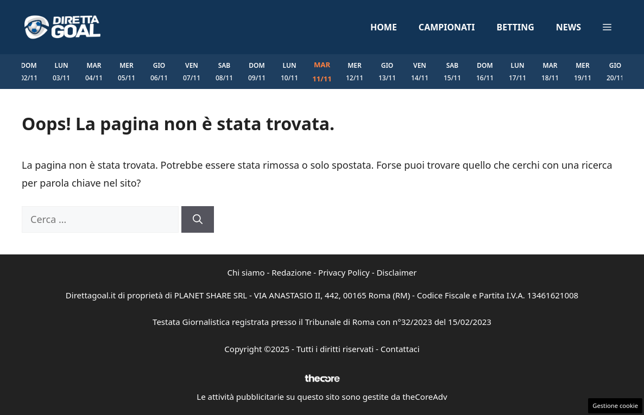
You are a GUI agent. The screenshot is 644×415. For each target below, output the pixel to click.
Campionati (447, 27)
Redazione (291, 272)
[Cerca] (197, 219)
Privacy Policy (344, 272)
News (568, 27)
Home (383, 27)
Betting (515, 27)
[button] (607, 27)
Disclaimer (396, 272)
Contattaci (400, 348)
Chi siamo (246, 272)
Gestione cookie (615, 405)
